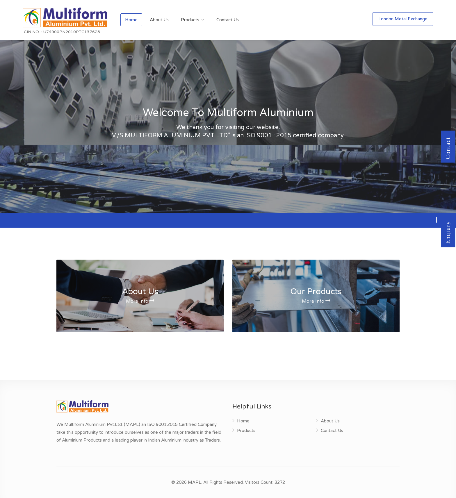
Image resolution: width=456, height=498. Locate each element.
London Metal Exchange (403, 19)
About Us (159, 19)
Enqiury (448, 238)
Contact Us (227, 19)
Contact (448, 153)
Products (190, 19)
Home (131, 19)
